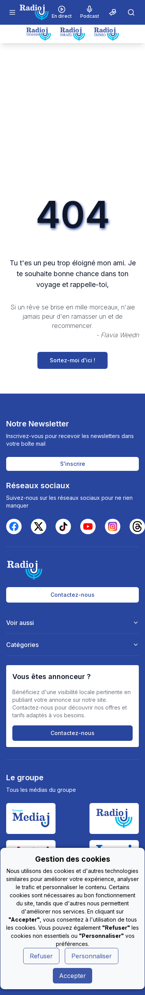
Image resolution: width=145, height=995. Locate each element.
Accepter (72, 976)
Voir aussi (72, 623)
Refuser (41, 956)
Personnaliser (91, 956)
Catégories (72, 645)
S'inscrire (72, 463)
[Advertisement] (72, 119)
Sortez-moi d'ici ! (72, 360)
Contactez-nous (72, 594)
